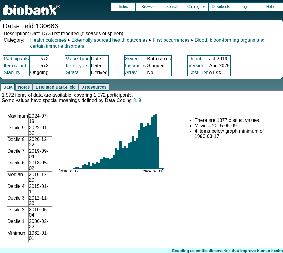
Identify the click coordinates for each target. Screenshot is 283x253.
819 (137, 100)
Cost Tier (198, 72)
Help (270, 7)
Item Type (76, 65)
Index (123, 7)
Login (245, 7)
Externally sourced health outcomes (109, 40)
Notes (24, 87)
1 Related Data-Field (55, 87)
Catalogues (196, 7)
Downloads (220, 7)
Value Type (78, 58)
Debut (194, 58)
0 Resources (94, 87)
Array (131, 72)
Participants (16, 58)
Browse (148, 7)
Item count (15, 65)
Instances (135, 65)
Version (196, 65)
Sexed (132, 58)
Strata (72, 72)
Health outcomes (48, 40)
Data (7, 87)
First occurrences (171, 40)
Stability (12, 72)
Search (172, 7)
